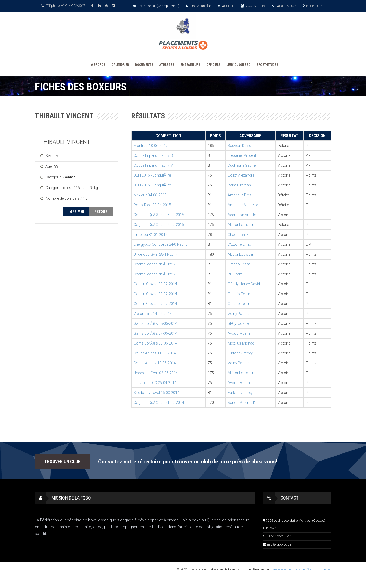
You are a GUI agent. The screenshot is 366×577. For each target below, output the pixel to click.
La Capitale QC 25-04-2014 (155, 383)
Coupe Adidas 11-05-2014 (155, 353)
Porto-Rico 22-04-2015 (152, 205)
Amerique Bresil (240, 195)
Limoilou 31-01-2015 (150, 234)
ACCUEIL (226, 6)
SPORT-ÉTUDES (267, 65)
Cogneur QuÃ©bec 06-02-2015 (159, 225)
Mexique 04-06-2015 (150, 195)
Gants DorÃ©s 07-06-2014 (155, 333)
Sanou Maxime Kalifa (245, 402)
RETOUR (101, 212)
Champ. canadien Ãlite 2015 (158, 264)
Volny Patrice (238, 314)
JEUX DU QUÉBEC (238, 65)
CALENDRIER (120, 65)
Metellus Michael (241, 343)
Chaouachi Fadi (240, 234)
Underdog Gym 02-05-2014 (156, 373)
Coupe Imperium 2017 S (153, 155)
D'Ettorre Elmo (239, 244)
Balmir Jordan (239, 185)
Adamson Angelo (242, 215)
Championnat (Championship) (156, 6)
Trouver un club (199, 6)
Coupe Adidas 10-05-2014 (155, 363)
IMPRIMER (76, 212)
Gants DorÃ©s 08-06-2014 (155, 323)
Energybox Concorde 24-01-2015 (161, 244)
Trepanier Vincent (242, 155)
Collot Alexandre (241, 175)
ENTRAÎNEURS (190, 65)
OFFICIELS (213, 65)
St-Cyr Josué (238, 323)
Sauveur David (239, 146)
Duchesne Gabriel (242, 165)
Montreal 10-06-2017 (151, 146)
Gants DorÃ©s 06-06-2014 (155, 343)
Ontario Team (239, 264)
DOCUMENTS (144, 65)
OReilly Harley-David (244, 284)
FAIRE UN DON (284, 6)
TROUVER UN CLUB (62, 461)
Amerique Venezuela (244, 205)
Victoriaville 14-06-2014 (153, 314)
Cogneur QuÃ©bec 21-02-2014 (159, 402)
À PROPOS (98, 65)
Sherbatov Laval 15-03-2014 (156, 393)
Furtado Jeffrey (240, 353)
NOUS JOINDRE (316, 6)
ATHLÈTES (166, 65)
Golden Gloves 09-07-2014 (155, 284)
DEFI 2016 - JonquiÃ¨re (152, 175)
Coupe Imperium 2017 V (153, 165)
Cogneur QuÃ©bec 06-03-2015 (159, 215)
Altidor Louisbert (241, 225)
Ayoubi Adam (239, 333)
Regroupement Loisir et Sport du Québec (301, 569)
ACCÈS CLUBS (253, 6)
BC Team (235, 274)
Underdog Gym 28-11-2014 (156, 254)
